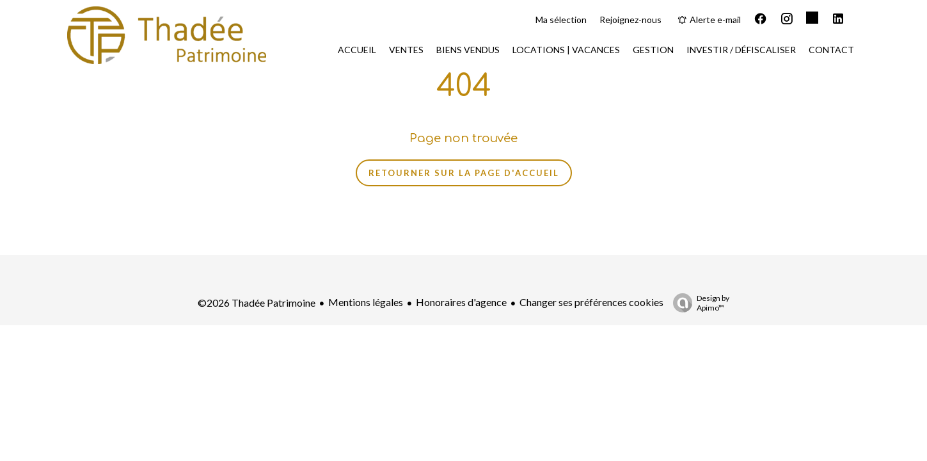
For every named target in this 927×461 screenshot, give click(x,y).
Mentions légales (365, 302)
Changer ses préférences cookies (591, 302)
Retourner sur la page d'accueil (463, 173)
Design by (698, 302)
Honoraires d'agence (461, 302)
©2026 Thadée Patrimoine (256, 302)
